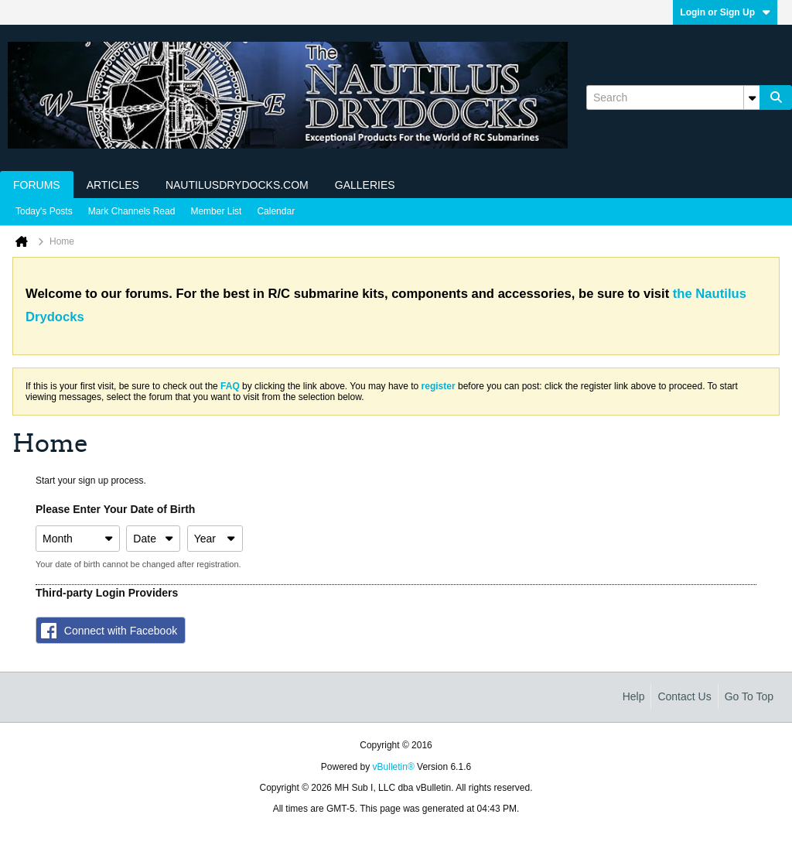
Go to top (749, 696)
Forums (36, 185)
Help (634, 696)
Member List (215, 211)
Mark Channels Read (132, 211)
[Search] (673, 97)
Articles (113, 185)
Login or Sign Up (725, 12)
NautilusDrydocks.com (237, 185)
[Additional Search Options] (751, 97)
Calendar (276, 211)
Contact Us (684, 696)
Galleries (365, 185)
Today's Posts (44, 211)
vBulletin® (394, 766)
